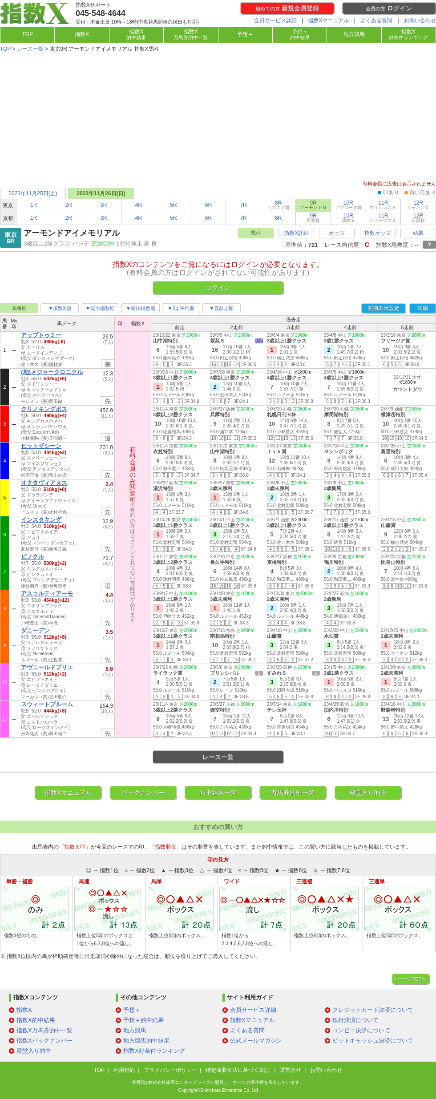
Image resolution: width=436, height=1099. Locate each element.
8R (278, 205)
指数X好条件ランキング (154, 1050)
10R (348, 205)
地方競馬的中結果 (146, 1040)
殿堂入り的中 (368, 792)
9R (313, 218)
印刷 (422, 308)
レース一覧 (30, 49)
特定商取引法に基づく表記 (238, 1070)
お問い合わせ (420, 20)
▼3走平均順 (180, 308)
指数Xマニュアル (328, 20)
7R (243, 205)
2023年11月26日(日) (101, 193)
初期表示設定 (383, 308)
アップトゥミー (41, 335)
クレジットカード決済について (372, 1009)
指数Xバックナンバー (44, 1040)
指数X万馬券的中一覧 (44, 1030)
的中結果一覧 (218, 792)
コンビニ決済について (361, 1030)
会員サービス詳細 (275, 20)
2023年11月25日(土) (32, 193)
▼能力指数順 (100, 308)
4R (138, 205)
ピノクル (32, 556)
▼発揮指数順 (140, 308)
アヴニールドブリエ (47, 667)
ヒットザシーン (41, 446)
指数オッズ (377, 233)
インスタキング (41, 519)
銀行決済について (355, 1020)
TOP (27, 34)
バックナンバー (143, 792)
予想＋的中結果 (143, 1020)
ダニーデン (35, 630)
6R (208, 205)
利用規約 (124, 1070)
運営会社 (290, 1070)
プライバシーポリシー (170, 1070)
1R (33, 205)
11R (383, 205)
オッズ (337, 233)
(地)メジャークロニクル (52, 372)
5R (173, 205)
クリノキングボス (44, 409)
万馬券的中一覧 (293, 792)
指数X (82, 34)
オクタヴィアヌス (44, 482)
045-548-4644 (100, 13)
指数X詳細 (296, 233)
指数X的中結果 (35, 1020)
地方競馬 (354, 34)
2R (68, 205)
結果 (418, 233)
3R (103, 205)
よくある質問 (376, 20)
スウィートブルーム (47, 704)
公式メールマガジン (256, 1040)
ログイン (389, 8)
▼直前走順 (222, 308)
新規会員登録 (287, 8)
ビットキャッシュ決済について (372, 1040)
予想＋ (245, 34)
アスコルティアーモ (47, 593)
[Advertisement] (218, 117)
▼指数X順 (59, 308)
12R (418, 205)
